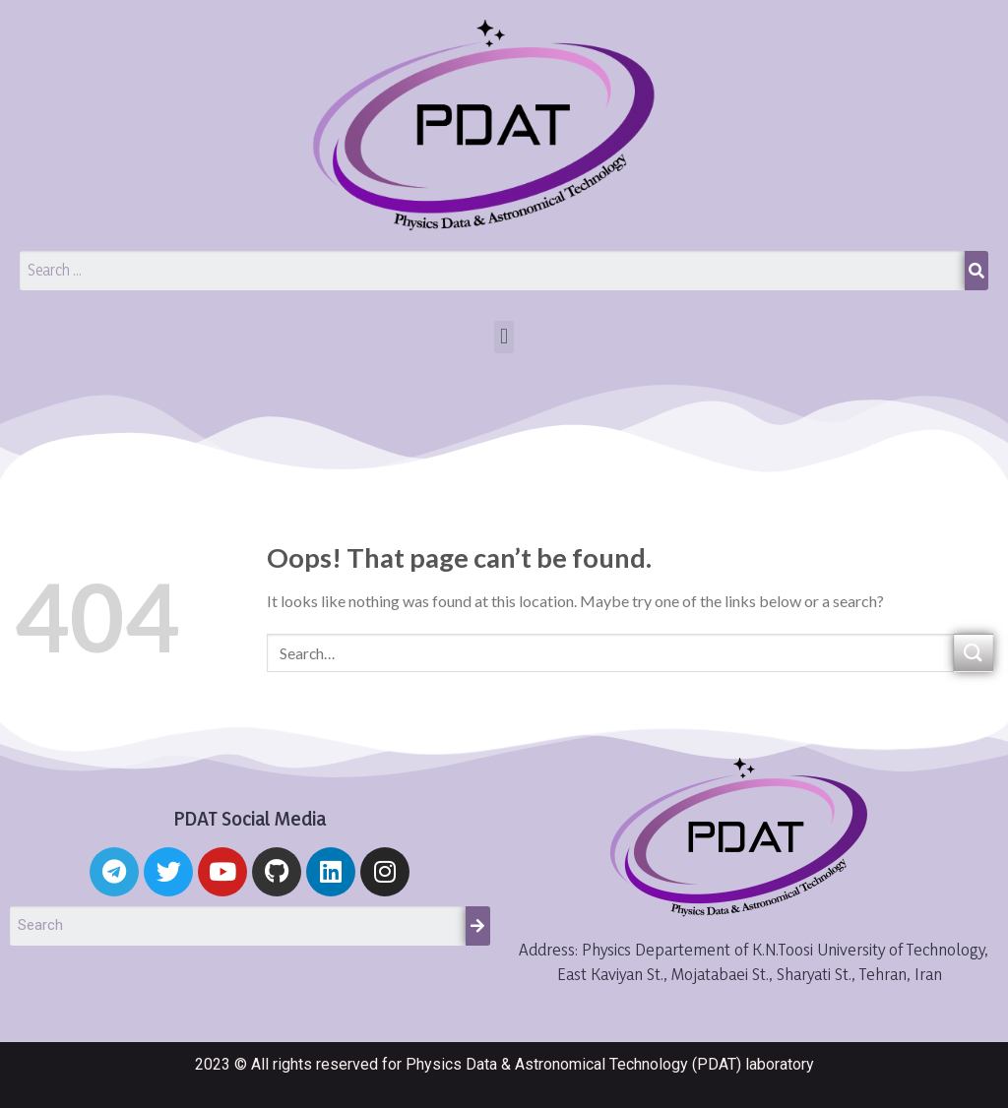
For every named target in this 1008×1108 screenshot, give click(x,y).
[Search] (976, 270)
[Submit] (973, 653)
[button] (503, 337)
